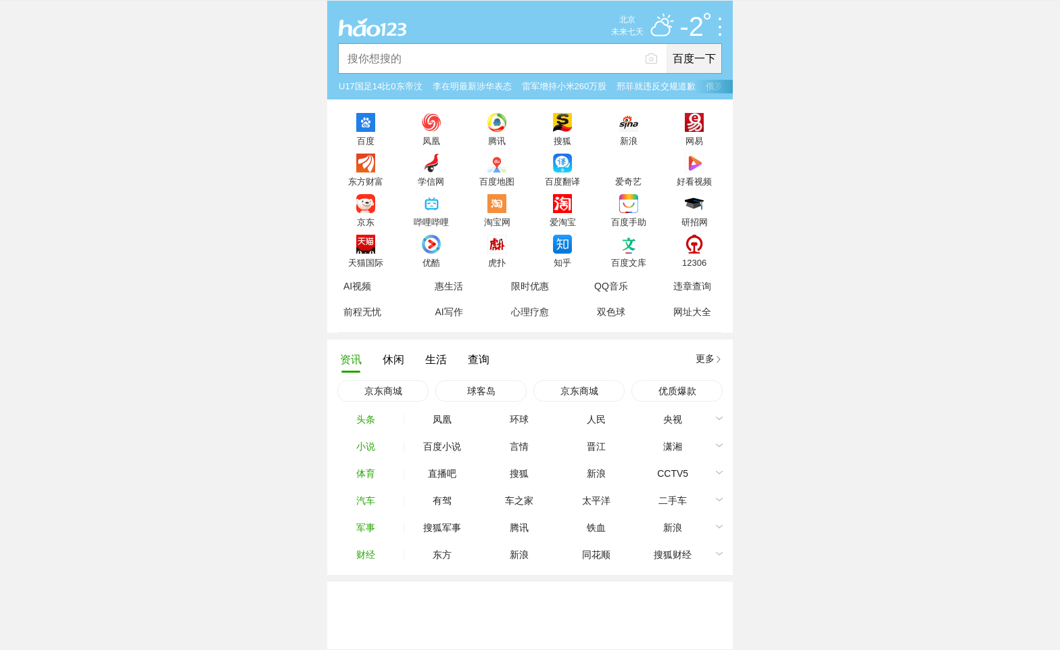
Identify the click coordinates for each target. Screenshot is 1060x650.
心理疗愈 (530, 311)
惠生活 (449, 286)
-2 (694, 27)
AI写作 (448, 311)
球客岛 (481, 391)
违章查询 (692, 286)
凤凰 (431, 140)
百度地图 (496, 181)
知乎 (562, 262)
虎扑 (497, 262)
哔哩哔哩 (431, 222)
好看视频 (694, 181)
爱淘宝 (563, 222)
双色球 (611, 311)
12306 (694, 262)
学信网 (431, 181)
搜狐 (562, 140)
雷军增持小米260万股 (564, 86)
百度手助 (628, 222)
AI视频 (357, 286)
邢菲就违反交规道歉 (656, 86)
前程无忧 (362, 311)
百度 (366, 140)
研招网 (694, 222)
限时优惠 (530, 286)
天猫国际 (365, 262)
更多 (705, 358)
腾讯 (497, 140)
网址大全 (692, 311)
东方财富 (365, 181)
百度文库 (628, 262)
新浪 (628, 140)
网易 (694, 140)
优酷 (431, 262)
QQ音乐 (611, 286)
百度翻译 (562, 181)
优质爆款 (677, 391)
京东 (366, 222)
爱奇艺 (628, 181)
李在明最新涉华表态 (472, 86)
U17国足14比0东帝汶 (381, 86)
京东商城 (383, 391)
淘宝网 (497, 222)
